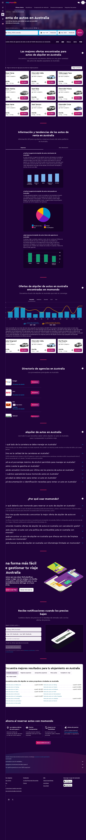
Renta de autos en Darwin (53, 715)
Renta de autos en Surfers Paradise (55, 711)
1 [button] (36, 48)
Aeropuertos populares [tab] (46, 687)
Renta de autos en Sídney (53, 699)
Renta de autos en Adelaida (53, 713)
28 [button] (32, 63)
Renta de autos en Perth (52, 706)
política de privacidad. (17, 663)
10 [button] (16, 56)
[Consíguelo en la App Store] (69, 806)
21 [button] (32, 59)
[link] (27, 83)
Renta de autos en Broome (17, 708)
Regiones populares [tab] (31, 687)
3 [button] (57, 48)
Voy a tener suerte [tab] (16, 691)
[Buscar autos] (3, 14)
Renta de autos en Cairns (16, 704)
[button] (3, 2)
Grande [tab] (48, 303)
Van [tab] (59, 303)
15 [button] (36, 56)
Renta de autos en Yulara (16, 706)
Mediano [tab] (41, 303)
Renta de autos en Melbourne (18, 699)
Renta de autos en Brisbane (53, 704)
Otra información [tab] (64, 149)
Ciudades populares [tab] (16, 687)
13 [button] (28, 56)
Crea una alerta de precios (72, 749)
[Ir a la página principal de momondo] (11, 2)
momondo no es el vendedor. (47, 783)
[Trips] (3, 19)
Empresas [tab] (26, 149)
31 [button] (16, 67)
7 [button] (32, 52)
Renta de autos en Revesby (17, 713)
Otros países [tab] (58, 687)
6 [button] (28, 52)
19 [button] (24, 59)
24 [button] (17, 63)
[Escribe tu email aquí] (27, 650)
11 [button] (20, 56)
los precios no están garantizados (47, 778)
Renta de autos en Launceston (18, 715)
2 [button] (40, 48)
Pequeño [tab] (34, 303)
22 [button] (36, 59)
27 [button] (28, 63)
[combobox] (16, 28)
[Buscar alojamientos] (3, 11)
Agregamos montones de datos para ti (47, 786)
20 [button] (28, 59)
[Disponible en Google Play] (69, 803)
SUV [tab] (54, 303)
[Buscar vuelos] (3, 7)
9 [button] (40, 52)
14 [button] (32, 56)
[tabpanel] (46, 213)
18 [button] (20, 59)
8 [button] (36, 52)
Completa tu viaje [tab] (70, 687)
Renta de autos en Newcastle (18, 717)
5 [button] (24, 52)
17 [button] (16, 59)
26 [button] (24, 63)
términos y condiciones (34, 661)
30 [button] (40, 63)
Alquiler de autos (12, 11)
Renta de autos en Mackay (17, 701)
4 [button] (20, 52)
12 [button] (24, 56)
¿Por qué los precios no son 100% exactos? (47, 789)
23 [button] (40, 59)
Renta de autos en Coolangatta (18, 711)
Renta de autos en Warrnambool (54, 708)
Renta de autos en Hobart (53, 701)
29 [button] (36, 63)
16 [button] (40, 56)
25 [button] (20, 63)
